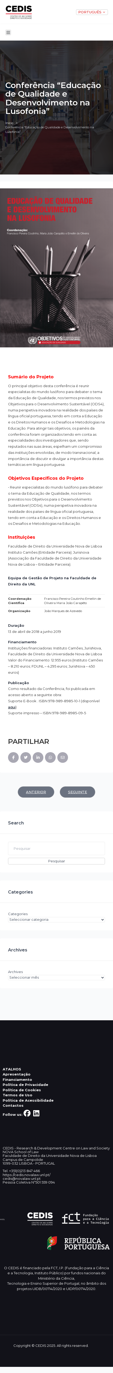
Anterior (36, 792)
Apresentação (17, 1074)
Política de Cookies (22, 1090)
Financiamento (17, 1079)
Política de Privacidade (25, 1084)
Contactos (13, 1105)
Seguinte (77, 792)
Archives (15, 972)
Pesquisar (56, 861)
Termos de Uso (17, 1095)
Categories (18, 914)
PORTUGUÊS (92, 12)
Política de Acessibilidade (28, 1100)
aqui (12, 707)
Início (9, 123)
